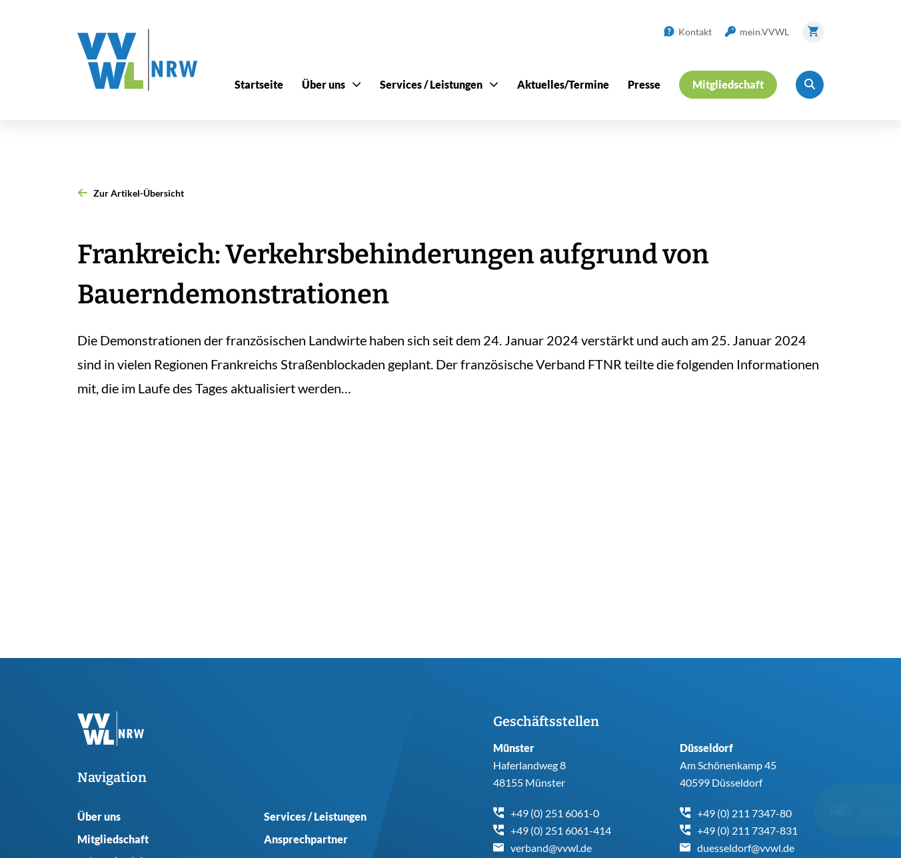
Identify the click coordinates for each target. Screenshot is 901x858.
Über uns (99, 816)
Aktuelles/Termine (563, 84)
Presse (644, 84)
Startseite (259, 84)
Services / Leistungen (315, 816)
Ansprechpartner (306, 839)
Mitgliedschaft (113, 839)
